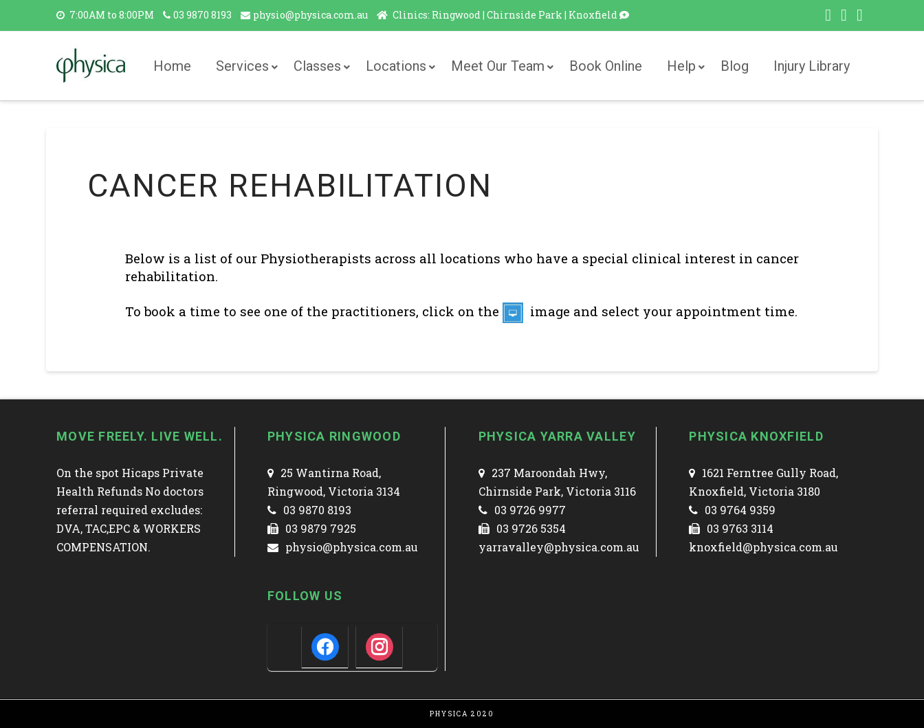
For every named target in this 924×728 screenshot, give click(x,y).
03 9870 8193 (202, 14)
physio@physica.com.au (311, 14)
